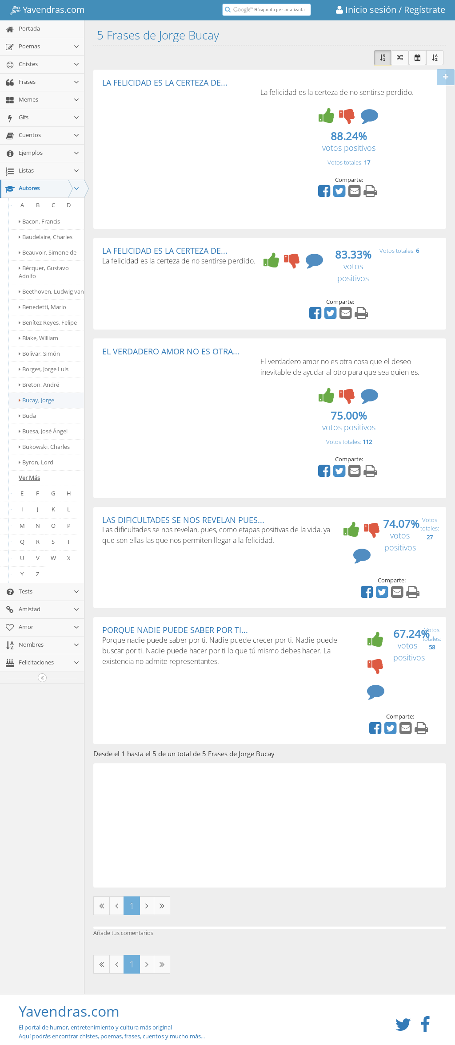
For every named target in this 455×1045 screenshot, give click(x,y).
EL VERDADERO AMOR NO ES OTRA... (170, 351)
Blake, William (38, 338)
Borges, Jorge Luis (43, 369)
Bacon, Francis (39, 221)
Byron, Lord (36, 462)
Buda (27, 416)
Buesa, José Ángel (43, 431)
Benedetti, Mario (42, 307)
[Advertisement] (176, 153)
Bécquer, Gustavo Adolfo (44, 272)
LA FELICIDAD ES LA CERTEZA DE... (165, 82)
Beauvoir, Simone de (47, 252)
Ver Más (29, 478)
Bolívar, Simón (39, 354)
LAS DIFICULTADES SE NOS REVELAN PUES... (183, 520)
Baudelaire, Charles (45, 237)
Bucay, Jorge (36, 400)
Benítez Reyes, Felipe (48, 322)
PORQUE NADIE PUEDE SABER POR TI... (175, 630)
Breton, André (39, 385)
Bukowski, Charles (44, 447)
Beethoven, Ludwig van (51, 291)
